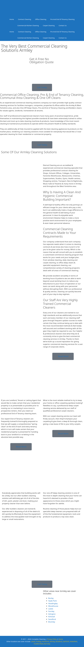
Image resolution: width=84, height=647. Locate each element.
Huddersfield (38, 644)
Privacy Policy (52, 639)
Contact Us (63, 25)
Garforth (66, 641)
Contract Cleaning (24, 19)
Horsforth (45, 641)
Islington (52, 614)
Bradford (59, 641)
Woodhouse (53, 606)
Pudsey (38, 641)
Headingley (53, 603)
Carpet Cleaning (49, 25)
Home (11, 19)
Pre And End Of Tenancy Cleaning (62, 19)
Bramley (51, 622)
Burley (51, 598)
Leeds (50, 609)
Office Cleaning (40, 19)
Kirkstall (51, 616)
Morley (52, 641)
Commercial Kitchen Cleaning (28, 25)
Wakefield (73, 641)
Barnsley (47, 644)
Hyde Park (52, 601)
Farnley (51, 611)
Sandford (52, 619)
